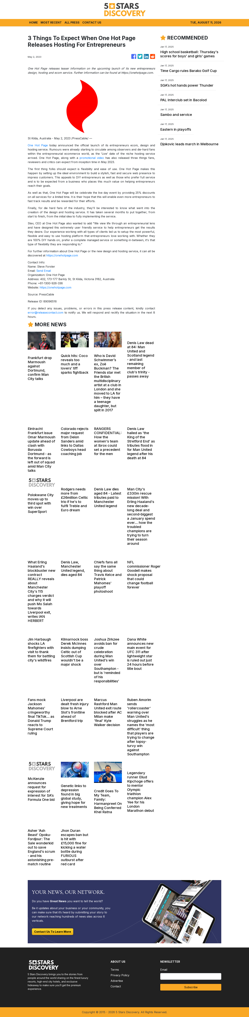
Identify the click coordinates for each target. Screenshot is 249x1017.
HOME (33, 22)
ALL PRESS (72, 22)
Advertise (117, 981)
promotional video (92, 158)
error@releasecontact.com (45, 312)
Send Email (43, 270)
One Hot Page (38, 145)
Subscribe (191, 987)
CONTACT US (91, 22)
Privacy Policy (120, 975)
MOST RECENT (51, 22)
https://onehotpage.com (62, 255)
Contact (116, 986)
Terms (115, 969)
